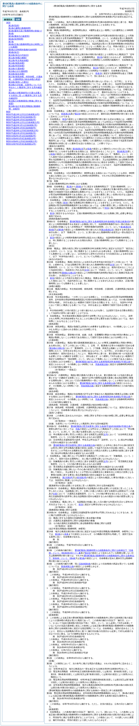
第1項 (99, 57)
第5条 (78, 186)
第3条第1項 (78, 149)
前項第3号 (81, 477)
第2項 (77, 114)
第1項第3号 (67, 477)
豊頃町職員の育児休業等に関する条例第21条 (100, 426)
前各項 (98, 73)
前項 (64, 119)
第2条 (69, 186)
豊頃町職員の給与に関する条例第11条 (103, 361)
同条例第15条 (101, 364)
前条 (89, 149)
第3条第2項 (122, 151)
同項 (107, 208)
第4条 (51, 229)
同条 (78, 429)
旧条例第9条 (84, 564)
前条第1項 (66, 114)
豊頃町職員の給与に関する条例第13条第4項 (100, 221)
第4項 (87, 553)
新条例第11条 (67, 566)
